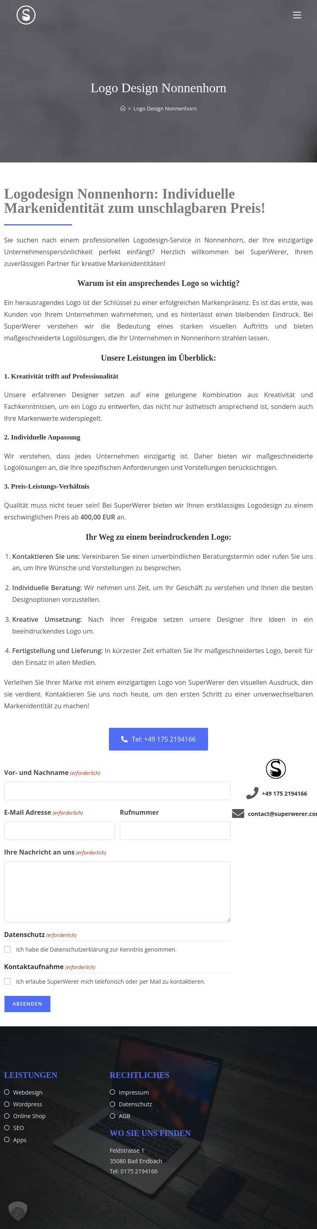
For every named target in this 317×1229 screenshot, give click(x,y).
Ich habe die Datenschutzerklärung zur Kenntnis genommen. (96, 949)
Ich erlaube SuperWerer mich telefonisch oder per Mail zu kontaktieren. (111, 981)
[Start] (123, 108)
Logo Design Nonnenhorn (165, 108)
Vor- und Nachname (52, 773)
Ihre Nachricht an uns (55, 852)
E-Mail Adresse (43, 813)
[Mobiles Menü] (297, 15)
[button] (18, 1211)
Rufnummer (139, 812)
